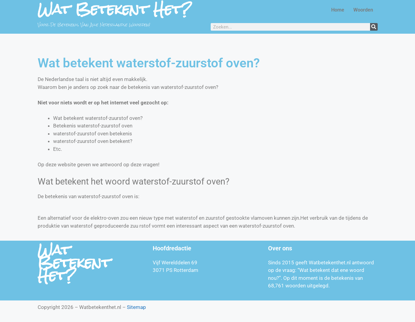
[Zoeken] (374, 27)
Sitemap (136, 307)
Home (337, 10)
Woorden (363, 10)
